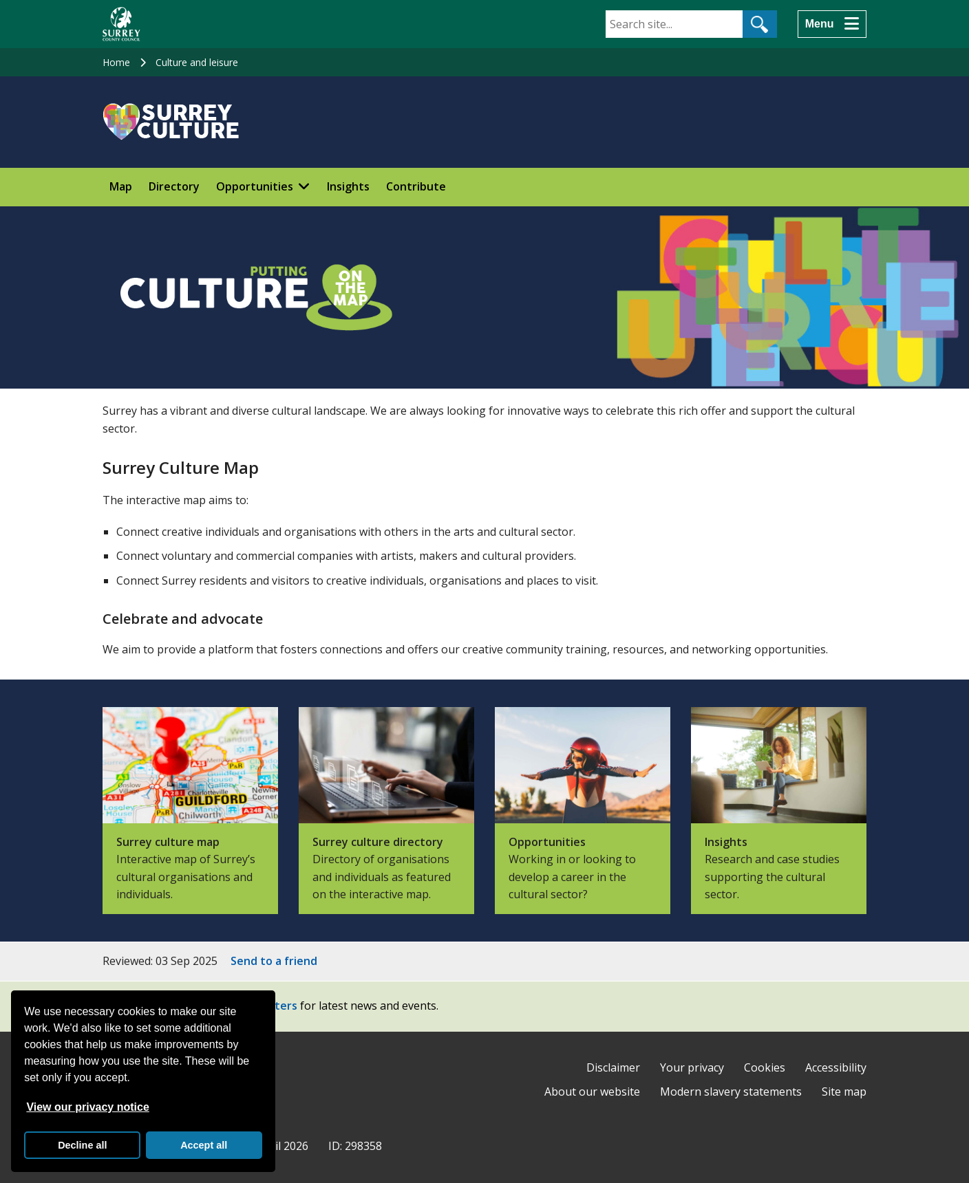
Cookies (764, 1067)
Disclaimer (613, 1067)
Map (120, 186)
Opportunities (254, 186)
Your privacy (692, 1067)
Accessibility (835, 1067)
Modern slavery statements (731, 1091)
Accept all (203, 1145)
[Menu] (832, 24)
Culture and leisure (197, 62)
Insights (348, 186)
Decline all (82, 1145)
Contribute (416, 186)
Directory (174, 186)
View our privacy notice (87, 1107)
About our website (592, 1091)
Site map (844, 1091)
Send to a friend (274, 960)
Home (116, 62)
